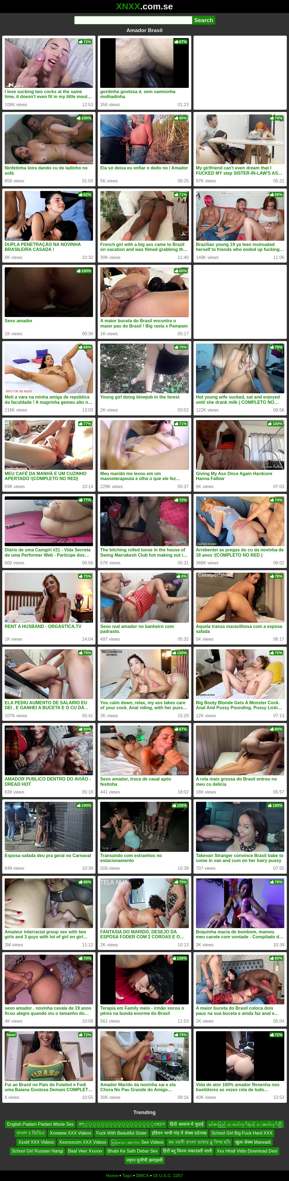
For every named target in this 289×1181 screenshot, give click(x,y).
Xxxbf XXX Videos (36, 1142)
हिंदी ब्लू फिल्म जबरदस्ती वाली (187, 1151)
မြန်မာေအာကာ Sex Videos (137, 1142)
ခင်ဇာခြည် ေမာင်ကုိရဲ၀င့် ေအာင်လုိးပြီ (245, 1124)
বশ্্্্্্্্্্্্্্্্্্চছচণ (122, 1124)
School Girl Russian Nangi (37, 1151)
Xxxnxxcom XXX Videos (82, 1142)
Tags (127, 1175)
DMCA (142, 1175)
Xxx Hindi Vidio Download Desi (247, 1151)
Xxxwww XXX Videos (70, 1133)
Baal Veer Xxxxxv (85, 1151)
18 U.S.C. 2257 (168, 1175)
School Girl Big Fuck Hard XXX (241, 1133)
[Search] (133, 20)
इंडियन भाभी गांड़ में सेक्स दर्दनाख (179, 1133)
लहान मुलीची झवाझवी (144, 1160)
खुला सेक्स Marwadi (253, 1142)
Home (112, 1175)
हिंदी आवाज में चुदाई (186, 1124)
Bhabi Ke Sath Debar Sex (132, 1151)
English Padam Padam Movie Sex (40, 1124)
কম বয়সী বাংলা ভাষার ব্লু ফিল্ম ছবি (199, 1142)
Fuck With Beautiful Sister (121, 1133)
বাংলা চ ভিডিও (31, 1133)
